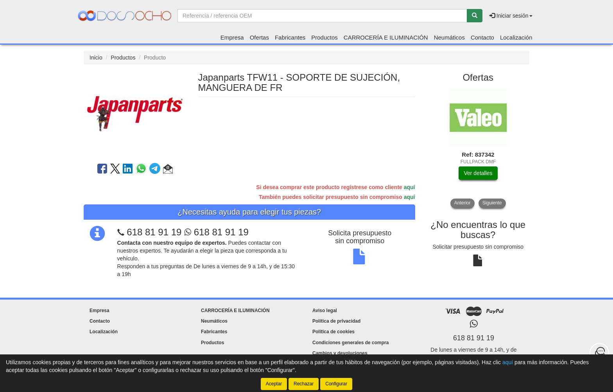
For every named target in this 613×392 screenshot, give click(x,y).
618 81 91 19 (154, 232)
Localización (516, 37)
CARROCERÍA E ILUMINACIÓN (386, 37)
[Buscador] (322, 15)
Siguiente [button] (492, 203)
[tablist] (478, 148)
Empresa (232, 37)
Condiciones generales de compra (350, 342)
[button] (168, 169)
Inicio (96, 57)
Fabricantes (290, 37)
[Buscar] (474, 15)
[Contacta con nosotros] (599, 353)
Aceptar (274, 384)
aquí (409, 187)
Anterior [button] (462, 203)
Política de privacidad (336, 321)
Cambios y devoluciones (339, 353)
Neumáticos (449, 37)
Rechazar (304, 384)
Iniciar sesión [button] (510, 16)
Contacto (482, 37)
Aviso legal (324, 310)
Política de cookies (333, 331)
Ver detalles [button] (478, 173)
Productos (324, 37)
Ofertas (259, 37)
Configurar (336, 384)
